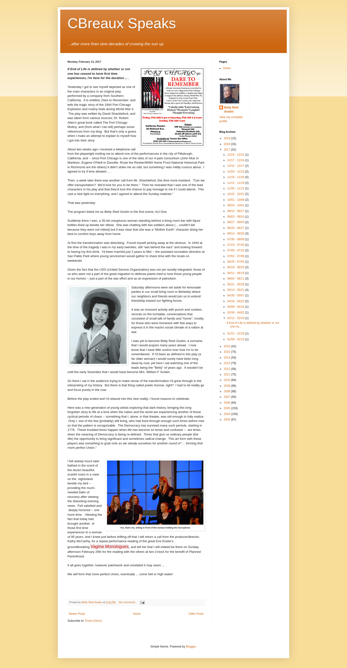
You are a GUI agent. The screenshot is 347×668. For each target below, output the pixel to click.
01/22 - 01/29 (236, 333)
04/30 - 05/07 (236, 295)
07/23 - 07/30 (236, 245)
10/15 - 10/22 (236, 194)
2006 (227, 402)
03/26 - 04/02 (236, 312)
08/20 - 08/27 (236, 228)
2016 (227, 346)
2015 (227, 352)
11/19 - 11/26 (236, 177)
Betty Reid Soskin (231, 109)
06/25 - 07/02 (236, 261)
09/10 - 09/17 (236, 211)
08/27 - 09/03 (236, 222)
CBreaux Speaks (121, 23)
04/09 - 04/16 (236, 306)
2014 (227, 357)
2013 (227, 363)
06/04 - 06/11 (236, 278)
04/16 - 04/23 (236, 301)
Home (137, 613)
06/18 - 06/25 (236, 267)
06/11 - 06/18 (236, 273)
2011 (227, 374)
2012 (227, 369)
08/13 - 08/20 (236, 233)
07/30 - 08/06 (236, 239)
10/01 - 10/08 (236, 199)
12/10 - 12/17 (236, 165)
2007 (227, 397)
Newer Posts (77, 613)
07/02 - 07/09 (236, 256)
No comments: (127, 602)
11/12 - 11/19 (236, 183)
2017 (227, 149)
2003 (227, 419)
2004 (227, 414)
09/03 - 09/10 (236, 216)
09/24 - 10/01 (236, 205)
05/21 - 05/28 (236, 284)
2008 (227, 391)
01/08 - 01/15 (236, 339)
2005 (227, 408)
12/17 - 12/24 (236, 160)
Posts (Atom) (93, 620)
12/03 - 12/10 (236, 171)
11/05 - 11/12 (236, 188)
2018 (227, 144)
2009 (227, 385)
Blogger (191, 646)
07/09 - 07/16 (236, 250)
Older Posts (196, 613)
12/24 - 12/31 (236, 154)
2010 (227, 380)
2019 (227, 138)
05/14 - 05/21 (236, 290)
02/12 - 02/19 (236, 318)
